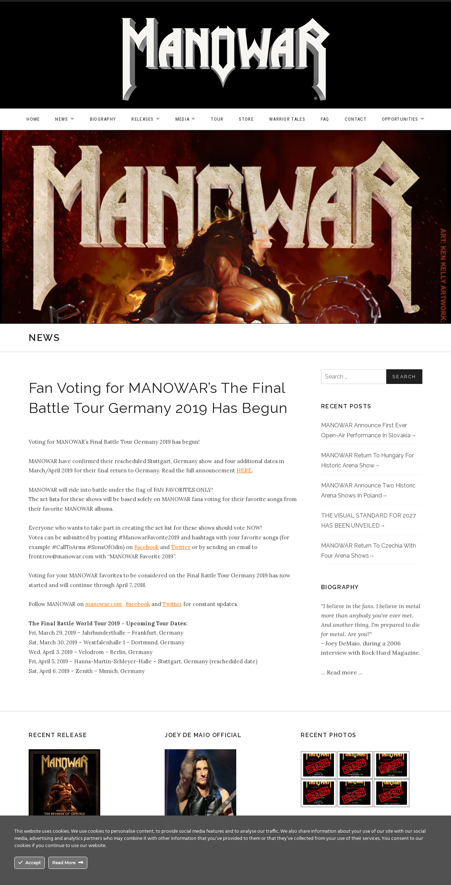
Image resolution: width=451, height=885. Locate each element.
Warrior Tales (287, 119)
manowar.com (103, 604)
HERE (244, 470)
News (68, 119)
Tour (217, 119)
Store (246, 119)
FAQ (325, 119)
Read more (342, 672)
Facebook (146, 547)
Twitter (180, 547)
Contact (356, 119)
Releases (149, 119)
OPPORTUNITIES (407, 119)
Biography (103, 119)
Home (33, 119)
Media (189, 119)
